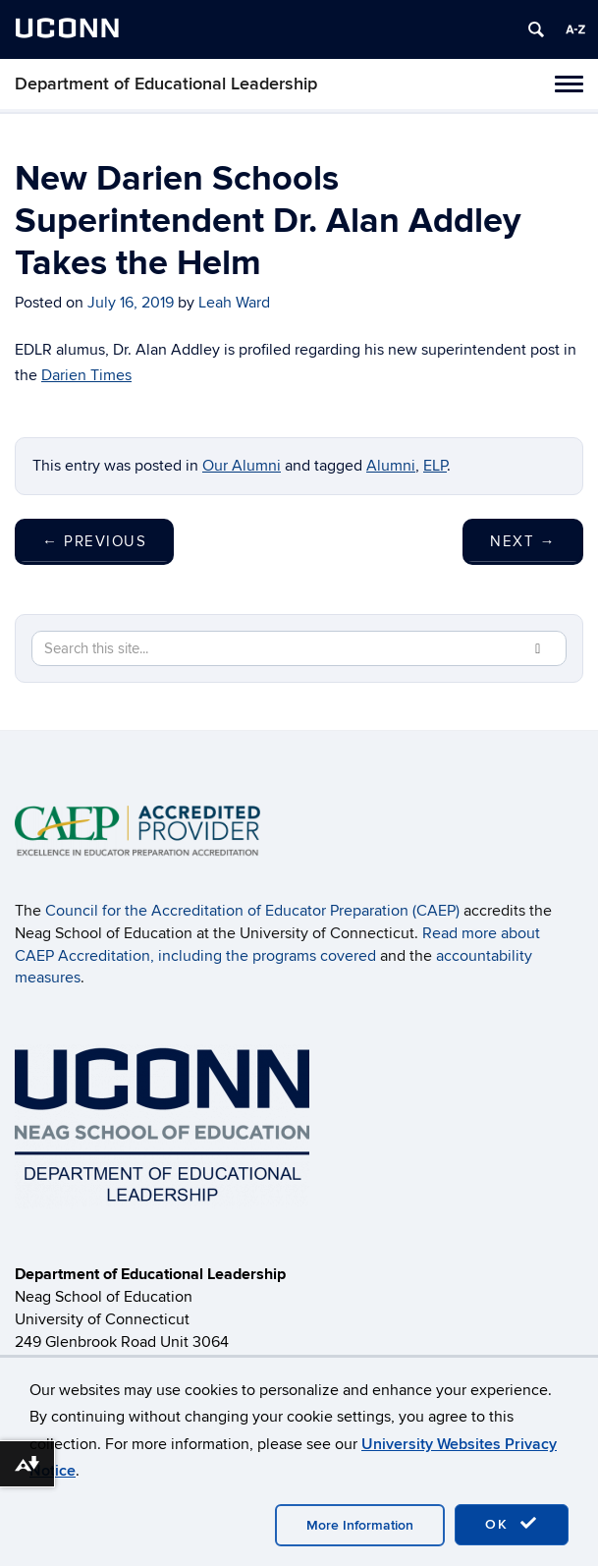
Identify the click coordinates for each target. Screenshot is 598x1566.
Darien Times (86, 375)
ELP (435, 465)
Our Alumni (241, 465)
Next (523, 541)
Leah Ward (234, 302)
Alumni (390, 465)
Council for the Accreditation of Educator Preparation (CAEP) (252, 911)
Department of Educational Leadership (166, 84)
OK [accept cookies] (511, 1524)
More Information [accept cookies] (359, 1525)
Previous (94, 541)
